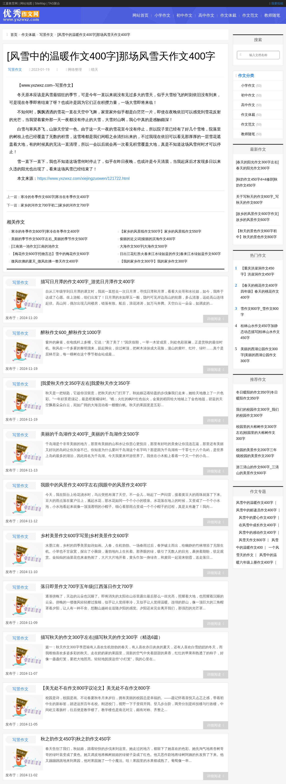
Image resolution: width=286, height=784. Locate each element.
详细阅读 (215, 319)
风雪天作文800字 (252, 540)
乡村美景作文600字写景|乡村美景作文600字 (85, 535)
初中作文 (184, 15)
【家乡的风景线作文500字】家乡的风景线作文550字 (160, 231)
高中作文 (206, 15)
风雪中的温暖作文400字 (254, 503)
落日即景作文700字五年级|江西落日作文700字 (87, 586)
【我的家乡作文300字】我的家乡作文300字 (153, 261)
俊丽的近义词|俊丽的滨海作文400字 (147, 239)
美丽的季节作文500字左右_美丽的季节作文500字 (49, 239)
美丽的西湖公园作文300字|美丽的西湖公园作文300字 (259, 355)
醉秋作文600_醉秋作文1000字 (71, 332)
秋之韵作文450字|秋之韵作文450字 (76, 738)
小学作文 (162, 15)
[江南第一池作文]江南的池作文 (35, 246)
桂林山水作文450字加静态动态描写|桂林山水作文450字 (260, 332)
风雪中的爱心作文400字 (257, 518)
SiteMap (40, 3)
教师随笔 (272, 15)
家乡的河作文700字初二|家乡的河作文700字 (55, 205)
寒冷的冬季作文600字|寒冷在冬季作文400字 (55, 197)
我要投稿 (276, 3)
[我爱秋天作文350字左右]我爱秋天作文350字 (85, 383)
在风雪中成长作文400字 (257, 525)
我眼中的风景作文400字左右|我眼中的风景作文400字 (94, 484)
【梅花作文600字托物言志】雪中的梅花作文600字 (50, 254)
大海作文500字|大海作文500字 (143, 246)
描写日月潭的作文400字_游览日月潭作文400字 (88, 281)
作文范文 (250, 15)
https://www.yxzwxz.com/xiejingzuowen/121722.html (83, 178)
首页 (13, 35)
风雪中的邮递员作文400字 (256, 510)
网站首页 (140, 15)
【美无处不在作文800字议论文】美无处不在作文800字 (95, 688)
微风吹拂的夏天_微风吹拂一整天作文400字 (44, 261)
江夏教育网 (10, 3)
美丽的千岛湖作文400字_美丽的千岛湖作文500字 (90, 434)
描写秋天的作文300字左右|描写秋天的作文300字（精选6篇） (102, 637)
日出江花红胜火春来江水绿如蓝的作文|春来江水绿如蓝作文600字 (170, 254)
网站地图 (26, 3)
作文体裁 (228, 15)
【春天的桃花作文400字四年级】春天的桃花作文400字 (260, 291)
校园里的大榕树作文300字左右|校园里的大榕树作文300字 (256, 433)
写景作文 (46, 35)
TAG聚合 (54, 3)
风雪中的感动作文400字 (257, 532)
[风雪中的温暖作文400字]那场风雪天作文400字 (93, 35)
